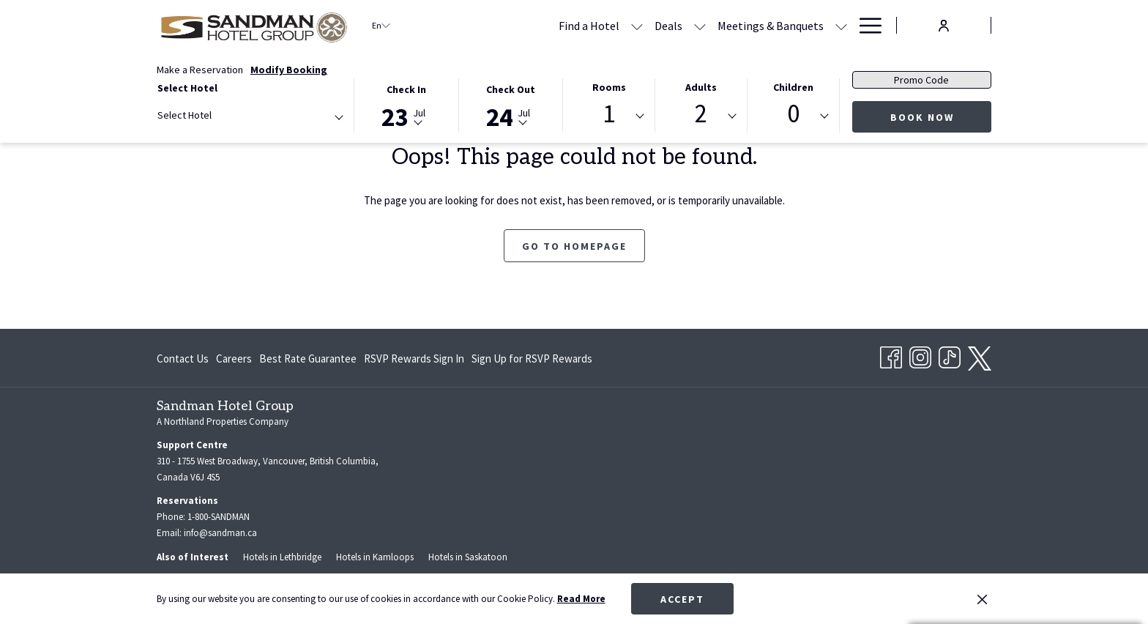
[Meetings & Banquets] (679, 25)
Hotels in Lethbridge (282, 557)
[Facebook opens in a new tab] (891, 355)
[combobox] (249, 118)
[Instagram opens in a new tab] (920, 355)
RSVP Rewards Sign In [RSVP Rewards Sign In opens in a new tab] (414, 361)
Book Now (922, 117)
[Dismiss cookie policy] (982, 599)
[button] (406, 104)
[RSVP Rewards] (803, 25)
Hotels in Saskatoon (467, 557)
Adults (701, 87)
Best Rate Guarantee (308, 358)
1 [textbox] (609, 114)
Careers (234, 358)
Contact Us (183, 358)
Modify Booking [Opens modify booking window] (288, 69)
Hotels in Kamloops (375, 557)
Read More (581, 599)
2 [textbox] (701, 114)
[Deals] (577, 25)
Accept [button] (682, 599)
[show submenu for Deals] (608, 25)
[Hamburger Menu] (865, 25)
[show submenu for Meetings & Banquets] (749, 25)
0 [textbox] (793, 114)
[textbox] (216, 115)
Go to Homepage (574, 246)
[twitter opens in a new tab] (979, 356)
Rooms (609, 87)
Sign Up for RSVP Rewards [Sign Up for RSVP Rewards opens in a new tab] (531, 361)
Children (793, 87)
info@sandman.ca (220, 533)
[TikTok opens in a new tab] (950, 355)
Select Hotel (187, 87)
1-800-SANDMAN (218, 516)
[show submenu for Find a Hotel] (545, 25)
